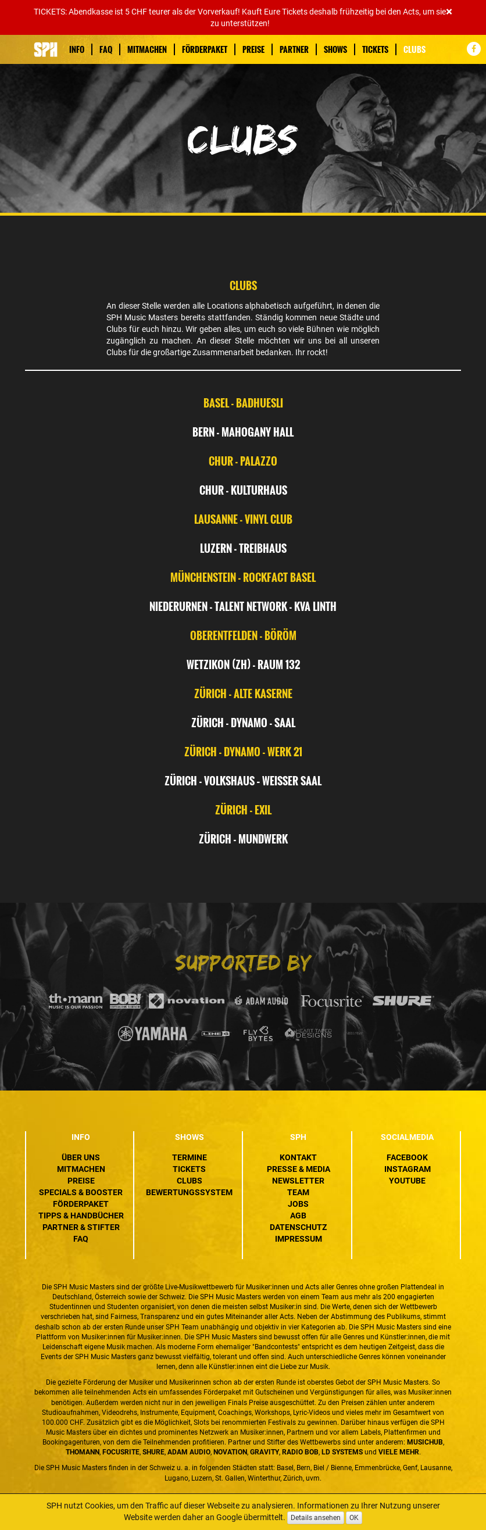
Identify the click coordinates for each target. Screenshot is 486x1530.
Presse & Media (298, 1169)
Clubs (414, 49)
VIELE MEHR (398, 1452)
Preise (253, 49)
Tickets (375, 49)
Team (298, 1192)
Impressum (298, 1238)
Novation (230, 1452)
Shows (335, 49)
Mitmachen (147, 49)
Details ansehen (316, 1518)
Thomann (82, 1452)
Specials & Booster (81, 1192)
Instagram (407, 1169)
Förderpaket (204, 49)
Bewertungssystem (189, 1192)
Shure (153, 1452)
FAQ (105, 49)
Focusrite (121, 1452)
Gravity (264, 1452)
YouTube (407, 1180)
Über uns (81, 1157)
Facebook (407, 1157)
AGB (298, 1215)
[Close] (449, 12)
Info (76, 49)
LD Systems (342, 1452)
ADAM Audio (188, 1452)
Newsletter (298, 1180)
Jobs (298, 1204)
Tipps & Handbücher (81, 1215)
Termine (189, 1157)
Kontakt (298, 1157)
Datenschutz (298, 1227)
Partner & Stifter (81, 1227)
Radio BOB (300, 1452)
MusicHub (425, 1442)
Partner (294, 49)
